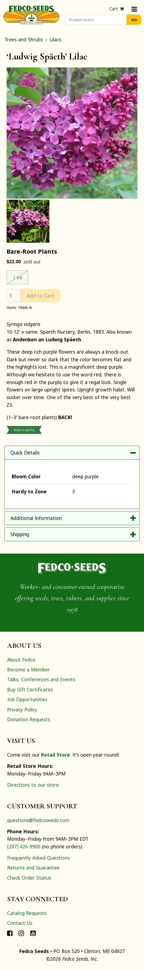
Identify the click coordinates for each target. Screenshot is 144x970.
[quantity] (14, 295)
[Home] (31, 14)
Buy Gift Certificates (30, 689)
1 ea (17, 277)
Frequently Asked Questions (38, 857)
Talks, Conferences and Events (41, 679)
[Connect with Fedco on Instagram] (21, 933)
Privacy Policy (22, 709)
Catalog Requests (26, 913)
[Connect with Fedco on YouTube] (33, 933)
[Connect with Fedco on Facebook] (10, 933)
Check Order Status (29, 877)
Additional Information (36, 518)
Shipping (19, 534)
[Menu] (134, 9)
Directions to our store (33, 785)
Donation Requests (28, 719)
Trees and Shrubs (23, 39)
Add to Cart (41, 295)
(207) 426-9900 (23, 846)
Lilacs (55, 39)
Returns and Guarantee (33, 867)
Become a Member (28, 669)
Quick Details (25, 452)
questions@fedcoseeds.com (38, 820)
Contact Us (19, 923)
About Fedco (21, 659)
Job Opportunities (27, 699)
